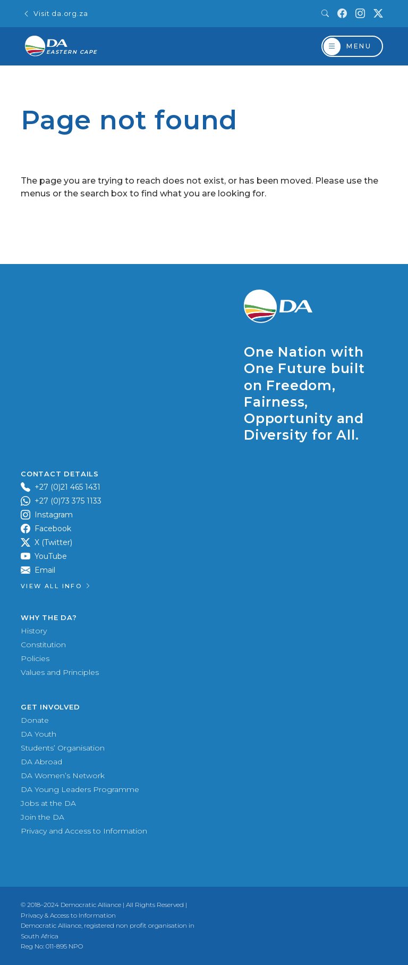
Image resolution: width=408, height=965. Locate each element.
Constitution (43, 644)
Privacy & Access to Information (68, 915)
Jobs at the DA (48, 803)
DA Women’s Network (63, 775)
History (34, 631)
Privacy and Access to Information (84, 831)
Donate (35, 720)
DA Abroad (41, 761)
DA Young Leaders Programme (80, 789)
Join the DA (42, 817)
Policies (35, 658)
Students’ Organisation (63, 748)
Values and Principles (60, 672)
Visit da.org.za (55, 13)
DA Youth (38, 734)
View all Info (56, 586)
